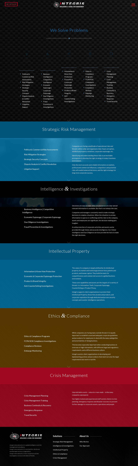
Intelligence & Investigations (63, 446)
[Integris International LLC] (69, 5)
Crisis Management (60, 458)
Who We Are (84, 442)
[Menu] (132, 5)
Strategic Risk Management (63, 442)
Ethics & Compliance (60, 454)
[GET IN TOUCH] (11, 4)
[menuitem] (132, 5)
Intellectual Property (60, 450)
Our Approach (85, 446)
